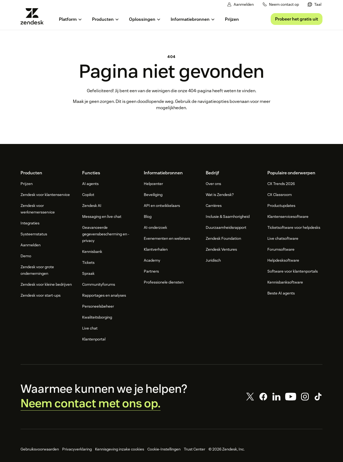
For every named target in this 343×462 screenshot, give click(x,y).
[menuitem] (314, 4)
